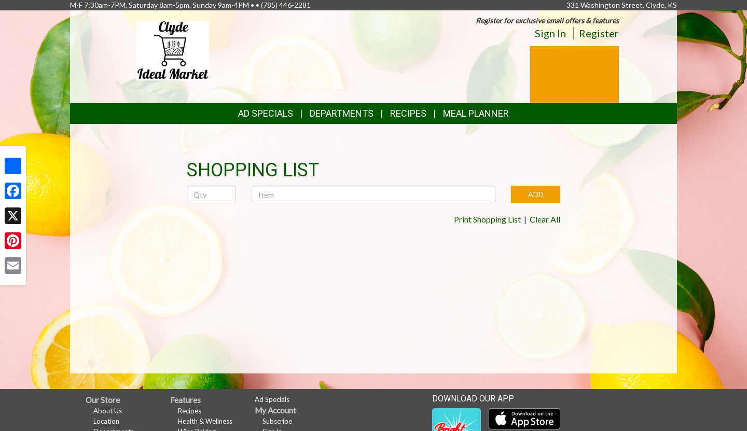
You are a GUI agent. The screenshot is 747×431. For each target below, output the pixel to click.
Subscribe (277, 421)
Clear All (545, 219)
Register (599, 33)
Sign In (550, 33)
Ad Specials (265, 113)
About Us (107, 411)
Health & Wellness (205, 421)
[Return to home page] (172, 49)
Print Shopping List (487, 219)
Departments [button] (342, 113)
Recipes (408, 113)
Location (106, 421)
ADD (536, 194)
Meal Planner (476, 113)
